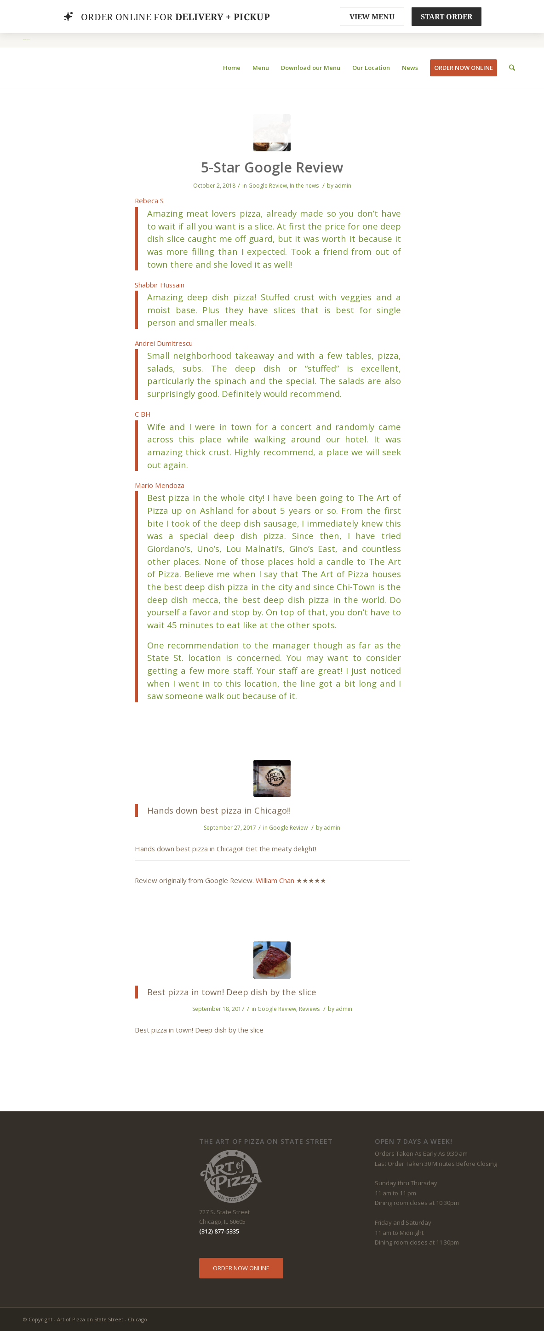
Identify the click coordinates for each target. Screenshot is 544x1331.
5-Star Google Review (272, 167)
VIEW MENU (372, 16)
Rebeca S (149, 200)
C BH (143, 414)
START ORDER (446, 16)
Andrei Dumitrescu (164, 343)
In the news (304, 185)
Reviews (309, 1009)
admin (343, 185)
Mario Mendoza (159, 485)
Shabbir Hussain (159, 284)
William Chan (275, 880)
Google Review (267, 185)
